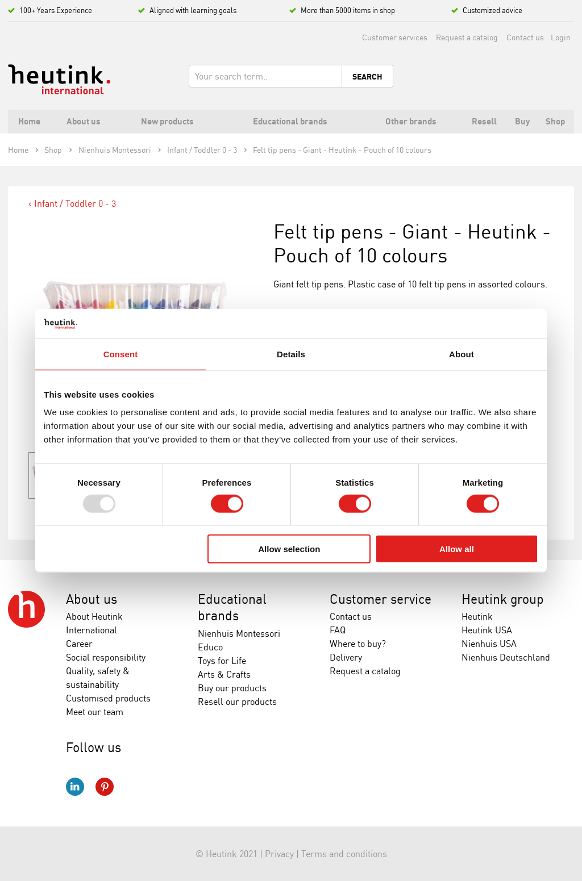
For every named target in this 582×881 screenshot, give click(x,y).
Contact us (525, 37)
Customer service (380, 599)
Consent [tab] (120, 354)
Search (367, 77)
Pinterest (104, 787)
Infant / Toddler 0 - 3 (75, 203)
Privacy (279, 853)
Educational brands (232, 607)
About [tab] (461, 354)
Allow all (456, 549)
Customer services (394, 37)
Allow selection (289, 549)
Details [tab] (291, 354)
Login (561, 37)
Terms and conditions (344, 853)
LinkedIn (75, 787)
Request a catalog (467, 37)
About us (91, 599)
